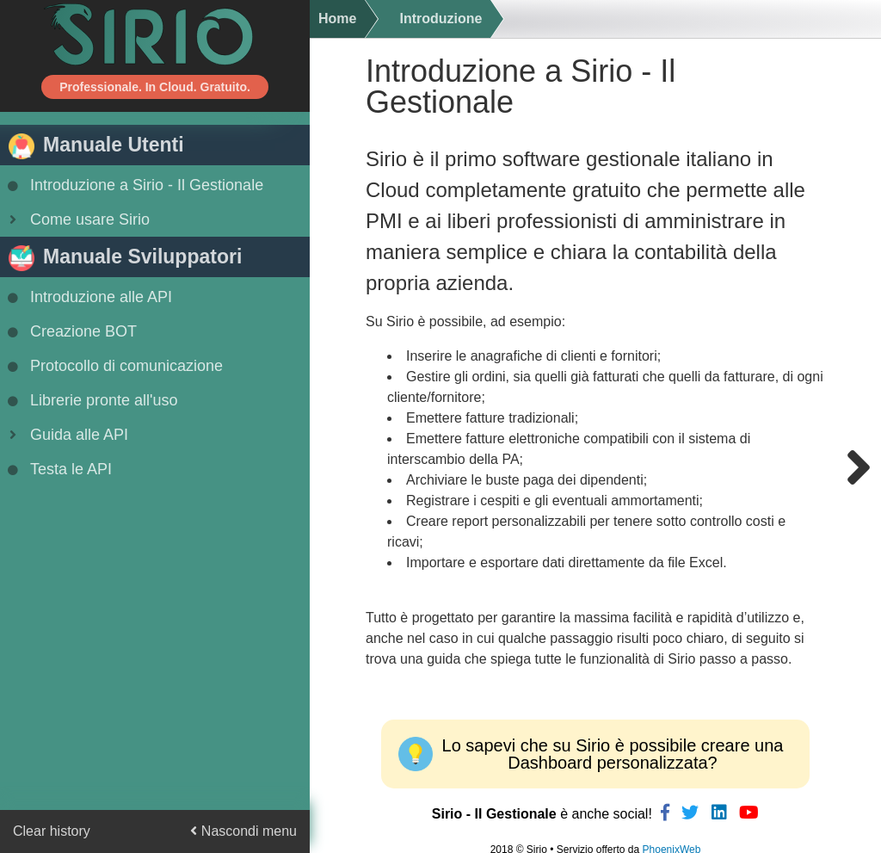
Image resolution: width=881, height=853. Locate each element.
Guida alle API (66, 434)
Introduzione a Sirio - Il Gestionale (133, 185)
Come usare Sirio (77, 219)
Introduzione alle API (88, 297)
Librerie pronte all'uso (91, 400)
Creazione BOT (70, 331)
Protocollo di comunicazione (113, 365)
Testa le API (58, 469)
